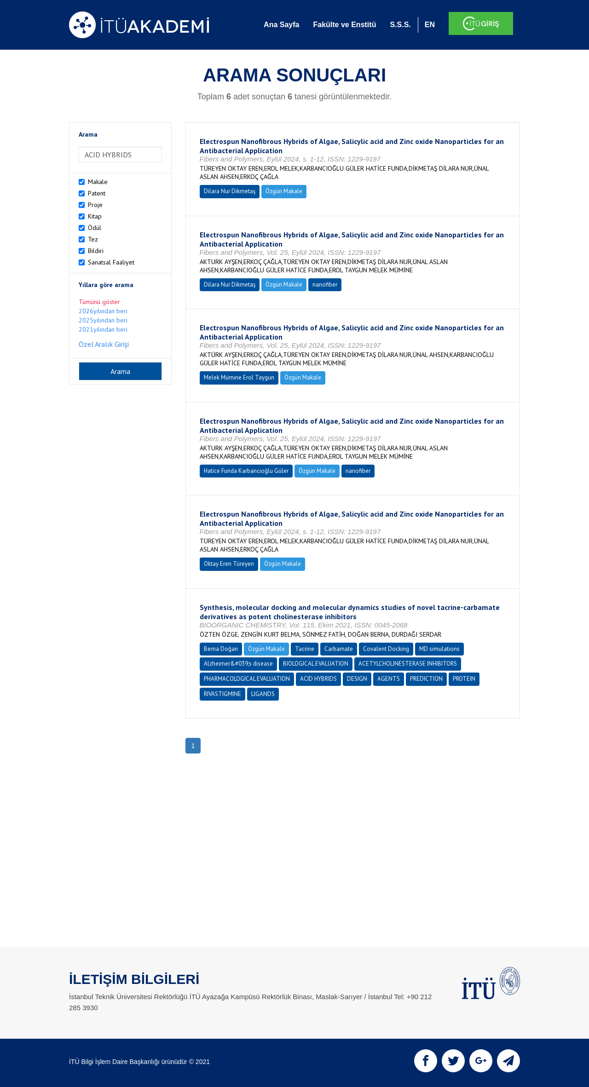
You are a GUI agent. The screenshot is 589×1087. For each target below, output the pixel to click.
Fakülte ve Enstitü (344, 25)
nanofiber (324, 284)
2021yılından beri (103, 329)
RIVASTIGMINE (222, 694)
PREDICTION (426, 679)
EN (430, 25)
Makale (98, 182)
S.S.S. (400, 25)
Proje (95, 205)
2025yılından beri (103, 320)
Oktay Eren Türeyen (229, 564)
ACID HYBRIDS (318, 679)
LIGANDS (263, 694)
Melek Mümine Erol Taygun (239, 377)
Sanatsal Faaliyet (111, 262)
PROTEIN (464, 679)
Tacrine (304, 649)
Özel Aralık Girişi (104, 344)
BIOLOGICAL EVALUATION (315, 663)
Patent (96, 193)
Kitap (95, 216)
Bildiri (96, 251)
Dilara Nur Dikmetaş (229, 191)
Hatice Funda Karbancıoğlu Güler (246, 471)
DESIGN (357, 679)
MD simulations (439, 649)
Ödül (94, 228)
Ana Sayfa (281, 25)
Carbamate (338, 649)
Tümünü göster (99, 302)
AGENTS (388, 679)
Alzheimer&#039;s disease (238, 663)
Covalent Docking (386, 649)
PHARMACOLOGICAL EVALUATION (247, 679)
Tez (93, 239)
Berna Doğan (221, 649)
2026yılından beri (103, 311)
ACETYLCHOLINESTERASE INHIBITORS (407, 663)
